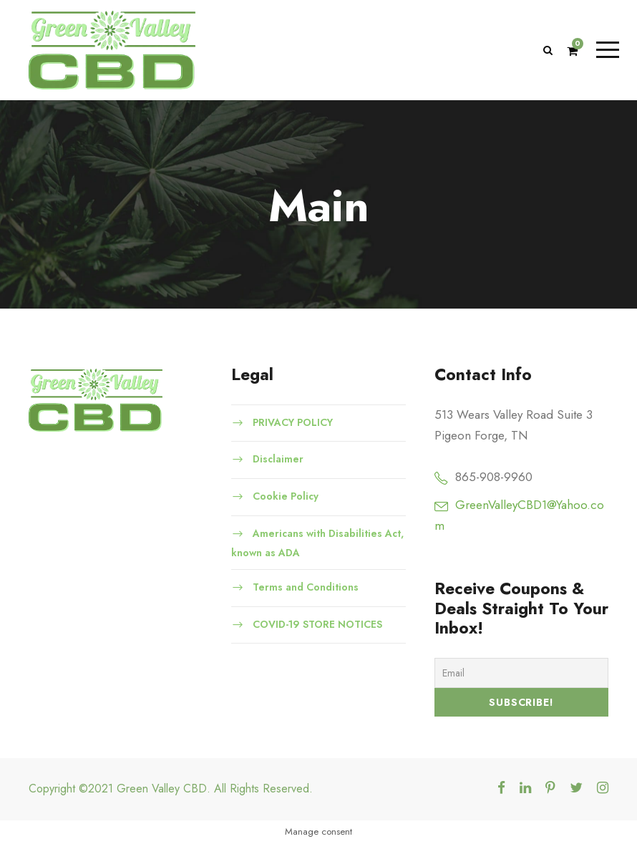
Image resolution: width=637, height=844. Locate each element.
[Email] (521, 673)
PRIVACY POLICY (293, 421)
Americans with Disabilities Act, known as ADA (317, 542)
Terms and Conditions (306, 587)
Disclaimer (278, 459)
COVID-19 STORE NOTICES (317, 623)
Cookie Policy (285, 496)
